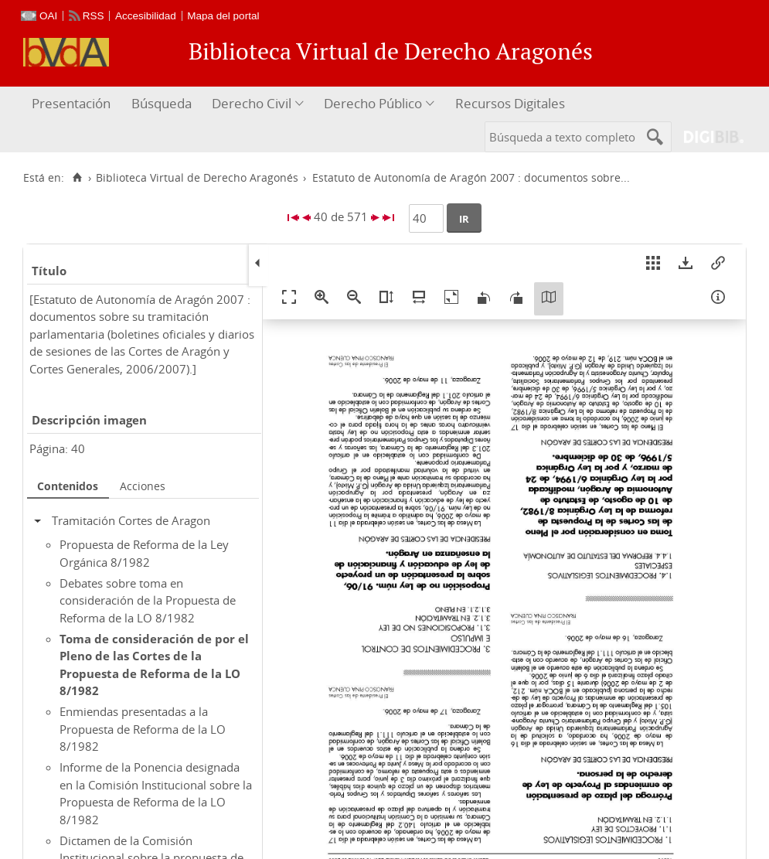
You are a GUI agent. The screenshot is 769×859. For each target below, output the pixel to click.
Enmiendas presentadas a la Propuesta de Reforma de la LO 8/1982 (143, 729)
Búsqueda (161, 103)
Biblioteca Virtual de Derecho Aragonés (197, 178)
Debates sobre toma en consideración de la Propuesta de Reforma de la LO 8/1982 (148, 600)
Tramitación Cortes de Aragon (131, 520)
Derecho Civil (251, 103)
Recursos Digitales (510, 103)
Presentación (71, 103)
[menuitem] (73, 104)
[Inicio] (76, 177)
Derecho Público (373, 103)
